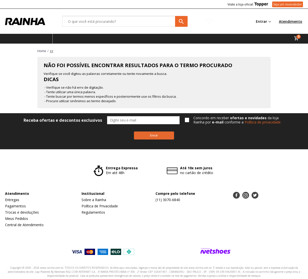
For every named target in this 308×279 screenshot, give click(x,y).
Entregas (12, 199)
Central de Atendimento (24, 224)
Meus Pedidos (16, 218)
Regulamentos (93, 212)
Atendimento (290, 21)
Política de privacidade (263, 122)
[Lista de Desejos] (224, 21)
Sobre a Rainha (94, 199)
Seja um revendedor (287, 4)
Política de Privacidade (100, 206)
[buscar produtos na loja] (181, 21)
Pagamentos (15, 206)
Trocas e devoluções (22, 212)
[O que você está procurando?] (125, 21)
